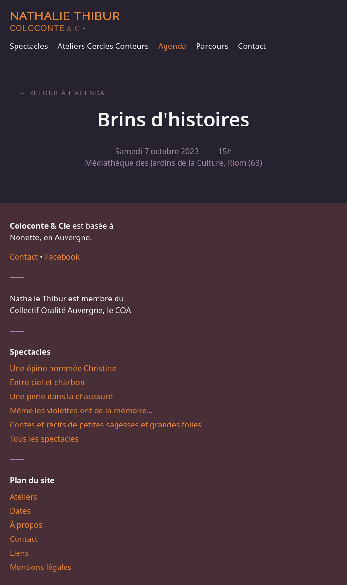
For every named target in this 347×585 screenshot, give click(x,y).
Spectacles (29, 46)
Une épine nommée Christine (63, 368)
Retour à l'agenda (67, 92)
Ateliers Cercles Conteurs (103, 46)
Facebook (62, 257)
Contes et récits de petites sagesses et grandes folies (105, 424)
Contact (252, 46)
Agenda (172, 46)
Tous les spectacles (44, 438)
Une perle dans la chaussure (61, 396)
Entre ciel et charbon (47, 382)
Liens (19, 553)
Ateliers (23, 496)
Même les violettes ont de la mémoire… (81, 410)
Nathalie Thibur (65, 21)
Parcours (212, 46)
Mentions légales (41, 567)
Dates (20, 511)
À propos (26, 525)
